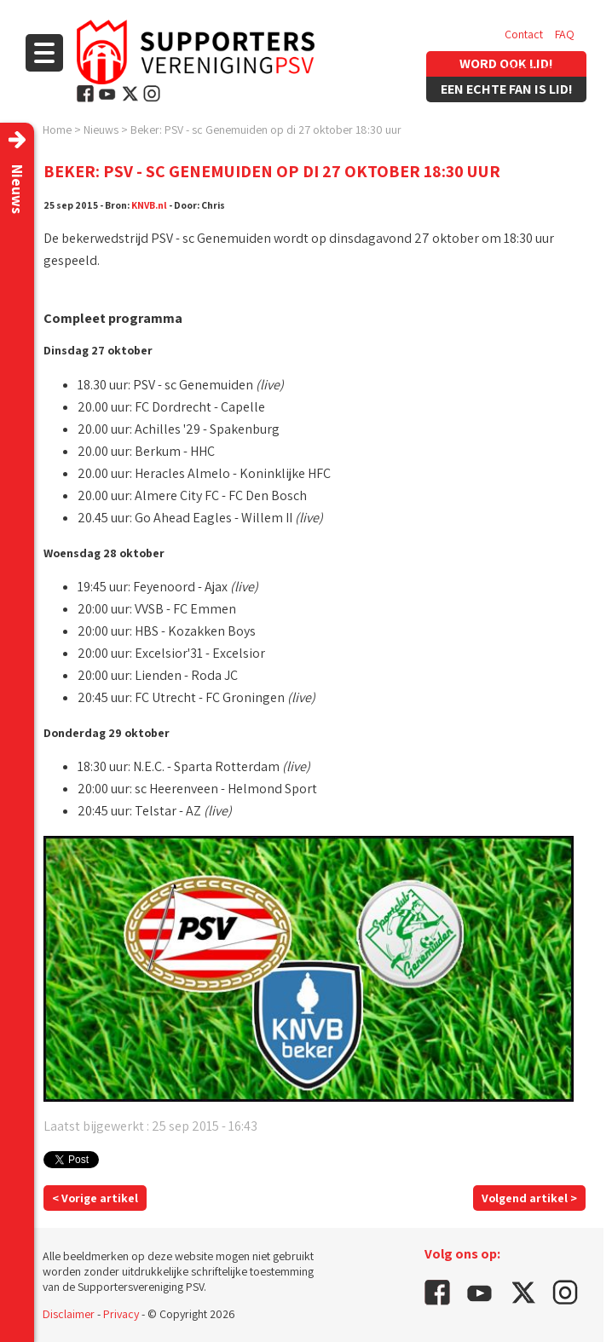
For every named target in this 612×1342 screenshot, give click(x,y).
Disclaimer (69, 1314)
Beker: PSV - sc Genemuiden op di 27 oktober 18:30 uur (265, 129)
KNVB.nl (149, 205)
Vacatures (529, 68)
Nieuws (101, 129)
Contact (524, 34)
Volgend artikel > (529, 1198)
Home (57, 129)
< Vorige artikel (95, 1198)
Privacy (121, 1314)
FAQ (564, 34)
